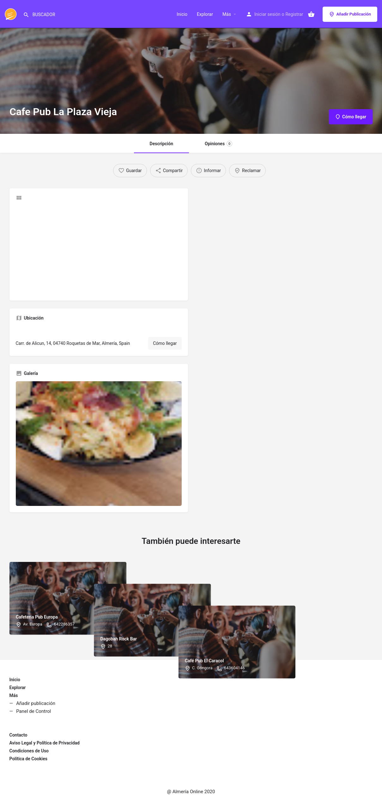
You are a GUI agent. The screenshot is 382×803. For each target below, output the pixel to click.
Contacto (18, 735)
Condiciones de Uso (29, 750)
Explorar (205, 14)
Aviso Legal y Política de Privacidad (44, 742)
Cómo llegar (165, 343)
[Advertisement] (99, 250)
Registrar (294, 14)
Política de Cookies (28, 758)
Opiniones (218, 143)
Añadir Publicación (350, 14)
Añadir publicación (35, 703)
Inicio (182, 14)
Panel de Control (33, 711)
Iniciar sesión (267, 14)
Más (226, 14)
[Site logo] (11, 13)
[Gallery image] (99, 443)
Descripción (161, 143)
